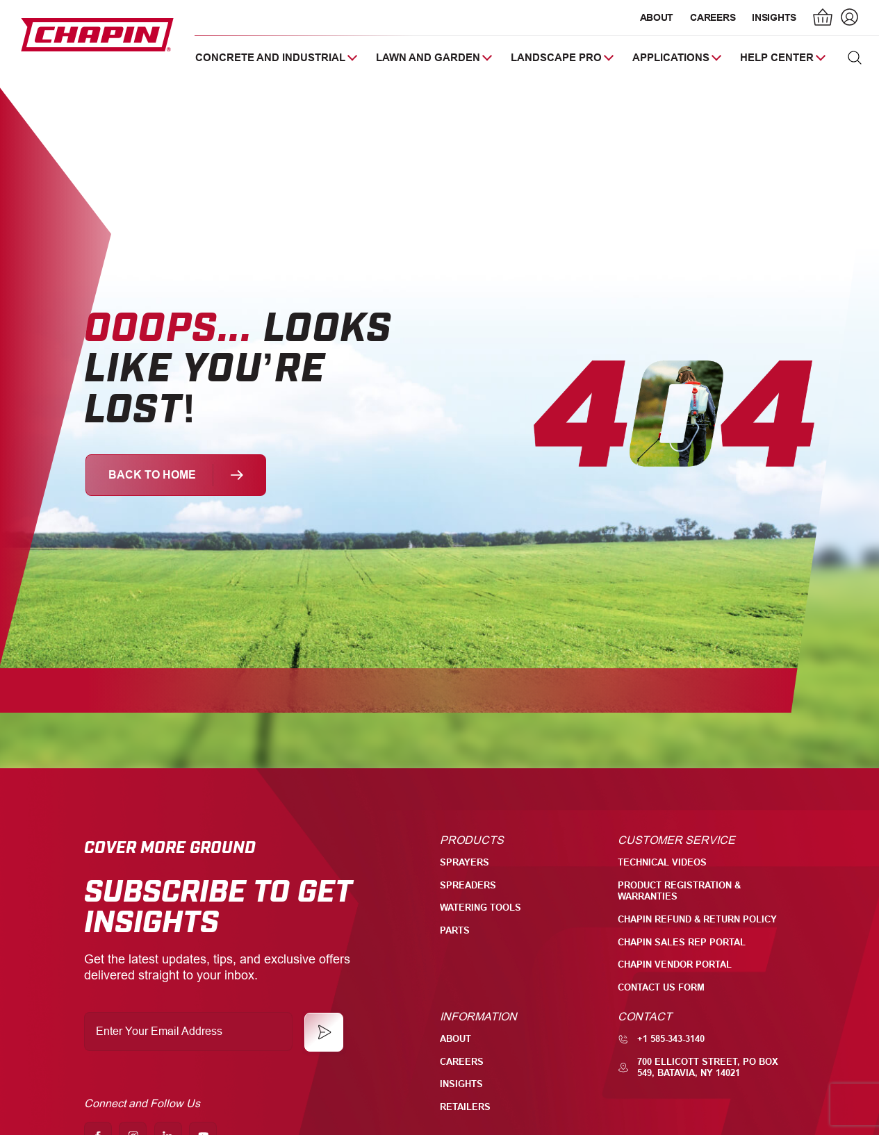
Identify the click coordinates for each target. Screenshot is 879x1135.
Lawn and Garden (428, 57)
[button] (854, 57)
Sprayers (464, 862)
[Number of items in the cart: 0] (823, 18)
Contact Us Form (661, 987)
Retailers (465, 1107)
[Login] (847, 18)
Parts (455, 930)
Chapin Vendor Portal (675, 964)
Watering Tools (480, 907)
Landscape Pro (556, 57)
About (657, 17)
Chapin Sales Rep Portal (682, 942)
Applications (670, 57)
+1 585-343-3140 (661, 1039)
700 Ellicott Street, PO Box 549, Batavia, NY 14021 (698, 1068)
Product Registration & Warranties (679, 891)
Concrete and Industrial (270, 57)
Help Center (777, 57)
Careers (712, 17)
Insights (774, 17)
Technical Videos (662, 862)
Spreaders (468, 885)
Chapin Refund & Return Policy (697, 919)
